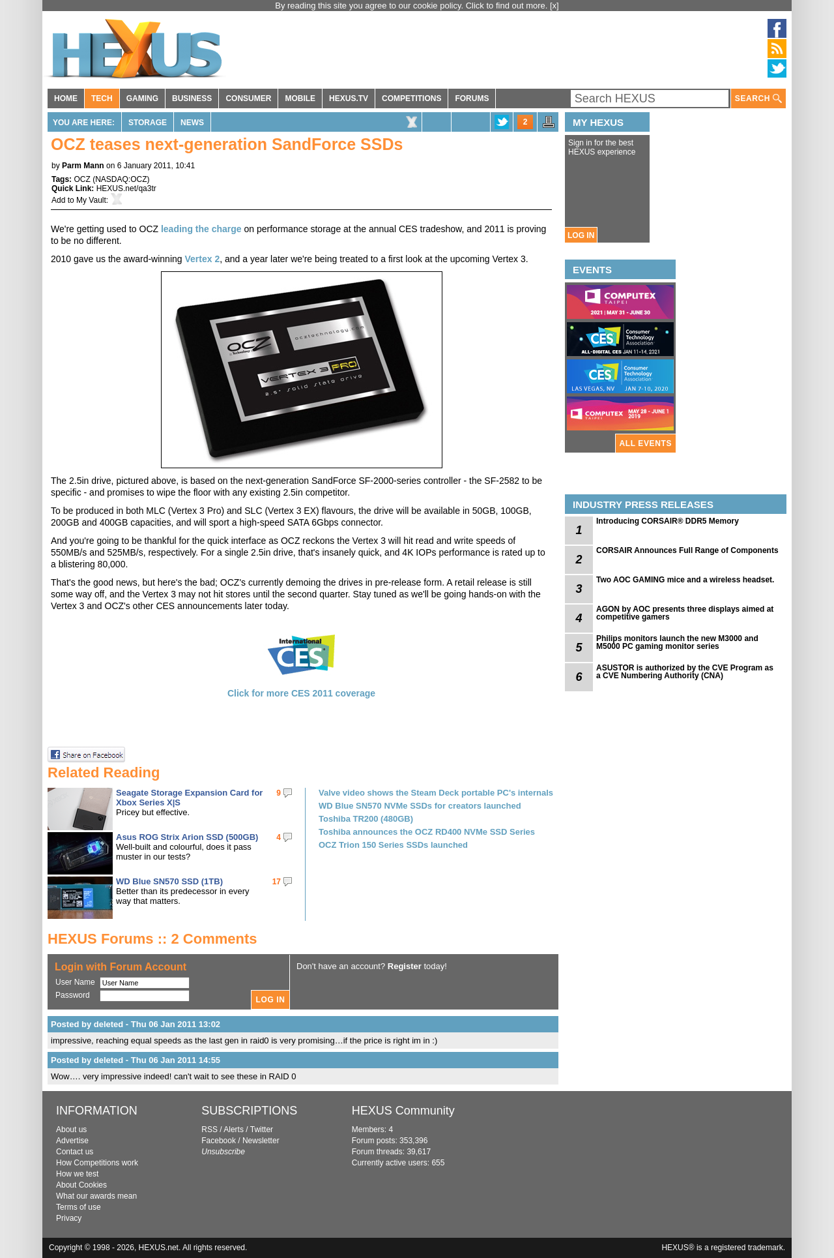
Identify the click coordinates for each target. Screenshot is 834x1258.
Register (405, 966)
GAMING (142, 98)
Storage (147, 122)
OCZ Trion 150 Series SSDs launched (393, 845)
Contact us (74, 1151)
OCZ (82, 179)
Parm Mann (83, 165)
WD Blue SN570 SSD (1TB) (169, 881)
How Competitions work (97, 1162)
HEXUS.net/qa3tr (126, 188)
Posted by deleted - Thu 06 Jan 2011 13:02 (135, 1024)
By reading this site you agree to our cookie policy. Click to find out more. (412, 5)
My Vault (91, 200)
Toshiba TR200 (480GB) (366, 819)
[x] (554, 5)
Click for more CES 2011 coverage (301, 693)
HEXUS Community (403, 1110)
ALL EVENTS (646, 443)
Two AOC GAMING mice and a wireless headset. (685, 580)
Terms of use (78, 1207)
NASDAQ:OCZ (121, 179)
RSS (209, 1129)
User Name (75, 982)
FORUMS (472, 98)
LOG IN (581, 235)
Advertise (72, 1140)
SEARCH (758, 99)
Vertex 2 (202, 259)
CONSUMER (248, 98)
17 (276, 881)
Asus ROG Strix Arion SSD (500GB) (187, 837)
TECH (102, 98)
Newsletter (261, 1140)
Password (72, 995)
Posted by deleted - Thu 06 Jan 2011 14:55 (135, 1060)
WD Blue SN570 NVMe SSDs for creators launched (420, 806)
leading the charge (201, 229)
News (192, 122)
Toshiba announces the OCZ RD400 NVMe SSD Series (427, 832)
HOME (66, 98)
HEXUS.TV (348, 98)
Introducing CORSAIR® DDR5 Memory (667, 521)
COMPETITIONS (411, 98)
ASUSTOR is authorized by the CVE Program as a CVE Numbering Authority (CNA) (684, 672)
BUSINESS (192, 98)
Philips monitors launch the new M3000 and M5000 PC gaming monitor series (677, 642)
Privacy (68, 1218)
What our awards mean (96, 1196)
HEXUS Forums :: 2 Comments (152, 939)
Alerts (233, 1129)
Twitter (261, 1129)
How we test (77, 1173)
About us (71, 1129)
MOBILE (300, 98)
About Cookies (81, 1185)
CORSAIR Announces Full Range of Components (687, 550)
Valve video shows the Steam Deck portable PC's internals (436, 793)
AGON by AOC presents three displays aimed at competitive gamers (684, 613)
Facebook (218, 1140)
